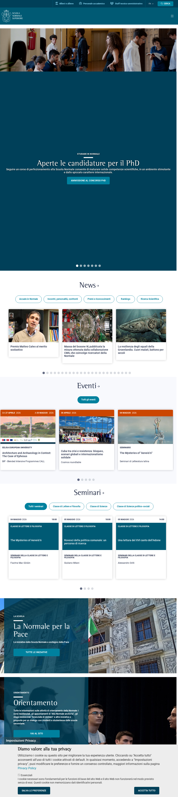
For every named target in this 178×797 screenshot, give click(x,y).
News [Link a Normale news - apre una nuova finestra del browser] (89, 285)
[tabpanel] (88, 149)
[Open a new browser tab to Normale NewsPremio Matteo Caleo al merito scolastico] (34, 333)
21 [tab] (118, 373)
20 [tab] (115, 373)
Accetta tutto (146, 790)
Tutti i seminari (35, 506)
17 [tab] (103, 373)
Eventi (88, 386)
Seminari (89, 493)
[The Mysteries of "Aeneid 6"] (145, 438)
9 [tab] (73, 373)
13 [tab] (88, 373)
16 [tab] (100, 373)
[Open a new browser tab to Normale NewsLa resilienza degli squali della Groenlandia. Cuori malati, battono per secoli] (141, 334)
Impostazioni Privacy (21, 740)
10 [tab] (77, 373)
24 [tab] (130, 373)
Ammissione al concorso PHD (88, 180)
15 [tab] (96, 373)
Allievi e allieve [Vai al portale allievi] (65, 3)
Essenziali (26, 775)
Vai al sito (36, 734)
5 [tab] (92, 266)
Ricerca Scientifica (150, 299)
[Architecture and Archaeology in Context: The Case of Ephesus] (27, 438)
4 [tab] (88, 266)
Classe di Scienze (98, 506)
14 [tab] (92, 373)
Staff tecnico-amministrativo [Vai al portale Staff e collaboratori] (127, 3)
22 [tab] (122, 373)
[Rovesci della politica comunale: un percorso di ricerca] (87, 548)
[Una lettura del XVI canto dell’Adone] (141, 548)
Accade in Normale (28, 299)
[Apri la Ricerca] (165, 3)
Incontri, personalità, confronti (63, 299)
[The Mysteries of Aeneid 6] (34, 548)
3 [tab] (84, 266)
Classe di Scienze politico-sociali (133, 506)
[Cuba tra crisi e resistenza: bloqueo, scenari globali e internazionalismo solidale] (86, 439)
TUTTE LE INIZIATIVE (36, 652)
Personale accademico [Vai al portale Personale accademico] (92, 3)
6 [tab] (96, 266)
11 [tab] (81, 373)
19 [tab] (111, 373)
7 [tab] (99, 266)
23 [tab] (126, 373)
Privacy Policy (27, 768)
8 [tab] (70, 373)
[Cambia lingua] (152, 4)
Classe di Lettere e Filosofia (66, 506)
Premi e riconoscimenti (99, 299)
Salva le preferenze (34, 790)
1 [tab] (77, 266)
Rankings (125, 299)
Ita (150, 4)
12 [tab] (85, 373)
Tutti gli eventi (88, 399)
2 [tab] (81, 266)
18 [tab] (107, 373)
